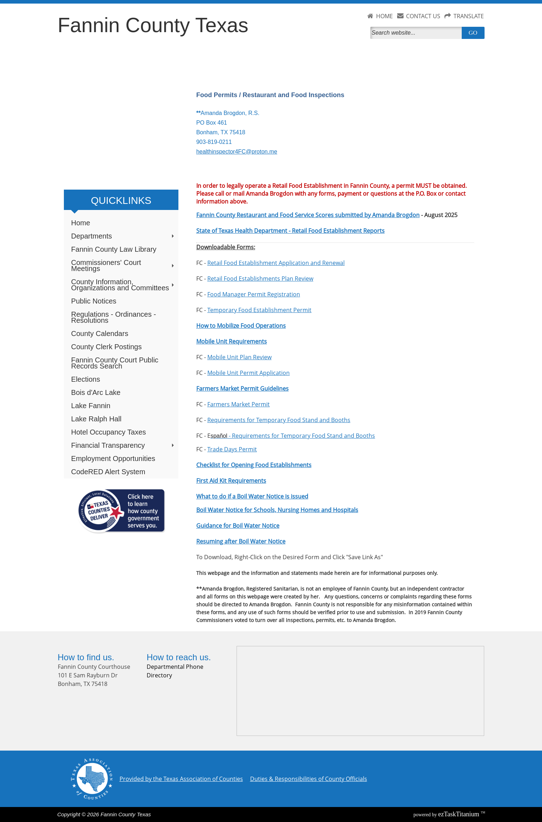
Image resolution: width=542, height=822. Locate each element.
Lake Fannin (90, 406)
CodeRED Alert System (108, 472)
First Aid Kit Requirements (231, 481)
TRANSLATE (469, 16)
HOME (384, 16)
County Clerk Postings (106, 347)
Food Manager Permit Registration (253, 294)
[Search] (417, 33)
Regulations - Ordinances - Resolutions (113, 317)
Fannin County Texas (153, 25)
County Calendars (99, 333)
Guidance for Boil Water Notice (237, 526)
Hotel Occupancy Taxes (108, 432)
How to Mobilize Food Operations (241, 326)
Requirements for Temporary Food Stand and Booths (278, 420)
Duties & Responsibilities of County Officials (308, 779)
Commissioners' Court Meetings (123, 265)
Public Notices (93, 301)
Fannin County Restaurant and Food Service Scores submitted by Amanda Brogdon (308, 215)
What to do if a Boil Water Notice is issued (252, 496)
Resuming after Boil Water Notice (240, 541)
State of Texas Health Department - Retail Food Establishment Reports (290, 231)
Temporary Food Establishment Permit (259, 310)
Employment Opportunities (113, 458)
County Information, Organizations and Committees (123, 285)
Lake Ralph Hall (96, 419)
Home (80, 223)
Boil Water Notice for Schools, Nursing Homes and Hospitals (277, 510)
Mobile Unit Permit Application (248, 373)
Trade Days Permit (232, 449)
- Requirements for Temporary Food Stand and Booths (293, 436)
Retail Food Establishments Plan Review (260, 278)
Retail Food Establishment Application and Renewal (276, 263)
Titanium (459, 814)
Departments (123, 236)
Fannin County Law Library (113, 249)
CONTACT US (423, 16)
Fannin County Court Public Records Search (114, 363)
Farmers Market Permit (238, 404)
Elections (85, 379)
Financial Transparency (123, 445)
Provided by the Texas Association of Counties (181, 779)
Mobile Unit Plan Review (239, 357)
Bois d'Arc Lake (95, 392)
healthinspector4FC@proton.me (236, 152)
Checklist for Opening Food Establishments (253, 465)
